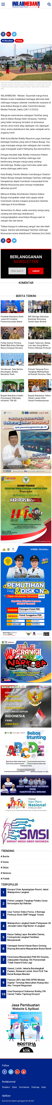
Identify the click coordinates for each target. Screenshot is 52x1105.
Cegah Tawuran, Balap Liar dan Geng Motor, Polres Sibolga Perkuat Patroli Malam (39, 347)
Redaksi (6, 1087)
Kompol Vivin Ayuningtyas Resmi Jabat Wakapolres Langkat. (27, 891)
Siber (14, 1087)
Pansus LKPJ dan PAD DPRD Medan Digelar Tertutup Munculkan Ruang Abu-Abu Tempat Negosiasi (28, 982)
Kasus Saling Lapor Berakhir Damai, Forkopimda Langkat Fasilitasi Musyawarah (26, 937)
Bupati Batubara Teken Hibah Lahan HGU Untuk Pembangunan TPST (39, 399)
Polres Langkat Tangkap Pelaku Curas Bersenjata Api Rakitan (27, 902)
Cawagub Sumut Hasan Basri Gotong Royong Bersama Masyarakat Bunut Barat (29, 947)
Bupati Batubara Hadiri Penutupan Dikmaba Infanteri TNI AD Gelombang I (12, 399)
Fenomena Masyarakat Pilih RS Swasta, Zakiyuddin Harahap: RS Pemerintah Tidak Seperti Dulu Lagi (28, 959)
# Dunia (5, 862)
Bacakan (7, 40)
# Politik (5, 878)
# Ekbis (5, 867)
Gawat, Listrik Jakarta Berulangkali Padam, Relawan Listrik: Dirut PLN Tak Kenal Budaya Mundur (27, 971)
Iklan (43, 1087)
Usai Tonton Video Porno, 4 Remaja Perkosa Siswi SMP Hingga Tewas (26, 913)
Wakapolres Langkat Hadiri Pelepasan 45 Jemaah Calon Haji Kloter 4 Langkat (29, 924)
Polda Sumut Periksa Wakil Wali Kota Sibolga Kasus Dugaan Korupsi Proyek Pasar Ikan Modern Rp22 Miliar (12, 348)
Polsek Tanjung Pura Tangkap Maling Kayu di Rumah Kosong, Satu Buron (39, 373)
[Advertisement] (26, 15)
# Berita (5, 856)
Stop (19, 40)
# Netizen (6, 873)
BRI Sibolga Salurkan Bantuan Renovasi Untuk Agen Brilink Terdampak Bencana (38, 320)
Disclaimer (24, 1087)
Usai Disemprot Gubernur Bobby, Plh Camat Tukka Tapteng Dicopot (26, 993)
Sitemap (35, 1087)
